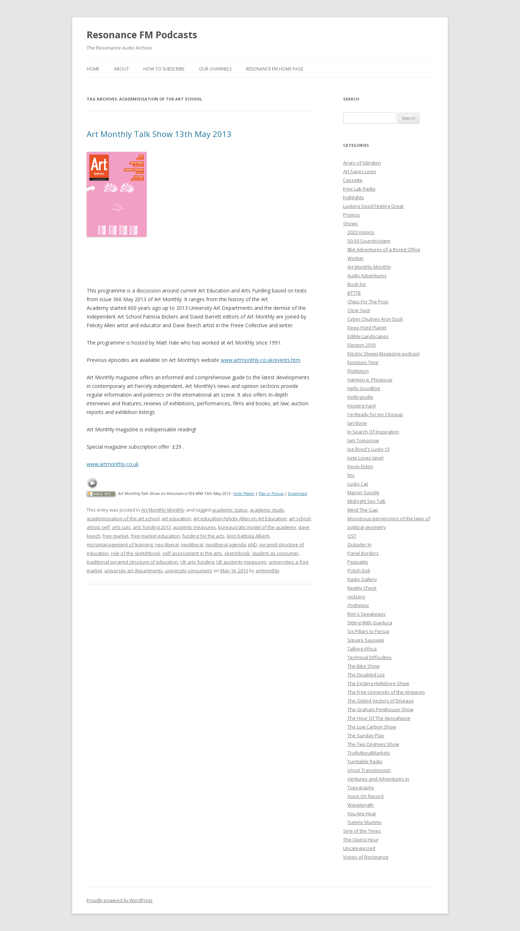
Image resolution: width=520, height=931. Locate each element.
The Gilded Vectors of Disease (380, 700)
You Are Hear (361, 813)
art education (176, 518)
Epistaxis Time (362, 362)
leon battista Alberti (248, 536)
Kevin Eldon (360, 466)
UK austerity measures (241, 562)
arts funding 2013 (152, 527)
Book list (356, 284)
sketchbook (237, 553)
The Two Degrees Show (373, 744)
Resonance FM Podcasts (142, 34)
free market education (155, 536)
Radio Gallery (362, 579)
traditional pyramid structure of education (132, 562)
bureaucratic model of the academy (257, 527)
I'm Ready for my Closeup (375, 414)
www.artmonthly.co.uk (113, 464)
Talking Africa (362, 648)
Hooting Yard (361, 405)
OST (351, 536)
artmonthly (268, 570)
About (121, 69)
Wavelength (360, 805)
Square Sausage (365, 640)
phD (252, 544)
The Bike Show (363, 666)
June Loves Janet (365, 457)
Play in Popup (271, 493)
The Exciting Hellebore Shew (378, 683)
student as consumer (275, 553)
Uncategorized (359, 848)
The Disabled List (366, 674)
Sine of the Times (362, 831)
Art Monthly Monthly (163, 510)
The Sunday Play (365, 735)
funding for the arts (203, 536)
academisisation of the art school (123, 518)
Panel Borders (363, 553)
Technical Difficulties (369, 657)
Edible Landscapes (368, 336)
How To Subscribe (164, 69)
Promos (351, 215)
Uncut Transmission (369, 770)
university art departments (133, 570)
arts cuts (121, 527)
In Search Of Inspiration (373, 431)
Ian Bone (357, 423)
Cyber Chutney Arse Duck (375, 319)
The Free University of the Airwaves (386, 692)
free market (116, 536)
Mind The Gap (362, 510)
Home (93, 69)
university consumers (188, 570)
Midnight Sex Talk (366, 501)
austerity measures (194, 527)
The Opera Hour (360, 839)
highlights (353, 197)
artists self (98, 527)
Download (297, 493)
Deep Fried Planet (366, 327)
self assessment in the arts (192, 553)
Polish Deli (358, 570)
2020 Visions (360, 232)
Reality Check (362, 588)
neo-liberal (167, 544)
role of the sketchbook (135, 553)
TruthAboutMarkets (368, 753)
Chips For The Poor (368, 301)
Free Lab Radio (359, 188)
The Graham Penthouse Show (380, 709)
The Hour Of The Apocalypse (378, 718)
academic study (267, 510)
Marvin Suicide (363, 492)
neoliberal (192, 544)
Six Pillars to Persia (368, 631)
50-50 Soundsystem (368, 241)
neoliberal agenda (225, 544)
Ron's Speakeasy (366, 614)
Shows (350, 223)
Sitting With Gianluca (369, 622)
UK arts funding (197, 562)
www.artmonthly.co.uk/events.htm (260, 359)
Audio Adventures (367, 275)
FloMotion (358, 371)
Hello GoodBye (363, 388)
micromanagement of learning (120, 544)
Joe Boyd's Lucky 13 (368, 449)
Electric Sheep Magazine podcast (383, 353)
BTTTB (354, 293)
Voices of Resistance (366, 857)
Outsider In (359, 544)
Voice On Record (365, 796)
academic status (230, 510)
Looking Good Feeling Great (373, 206)
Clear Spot (358, 310)
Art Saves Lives (359, 171)
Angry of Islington (362, 162)
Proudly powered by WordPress (119, 900)
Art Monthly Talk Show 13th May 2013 (159, 133)
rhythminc (358, 605)
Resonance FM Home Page (274, 69)
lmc (351, 475)
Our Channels (215, 69)
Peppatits (357, 562)
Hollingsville (360, 397)
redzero (356, 596)
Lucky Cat (357, 484)
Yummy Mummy (364, 822)
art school (300, 518)
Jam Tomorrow (363, 440)
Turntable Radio (364, 761)
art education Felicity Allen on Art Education (240, 518)
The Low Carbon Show (371, 726)
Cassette (353, 180)
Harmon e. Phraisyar (370, 379)
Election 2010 (361, 345)
